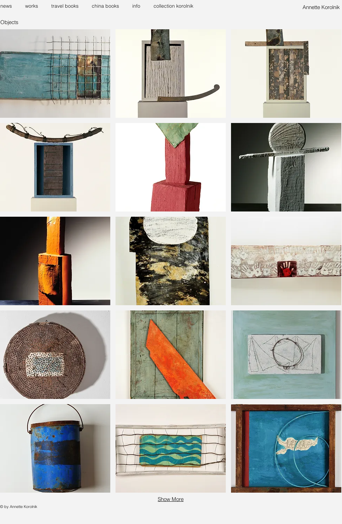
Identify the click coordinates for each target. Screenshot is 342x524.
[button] (33, 5)
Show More (171, 499)
